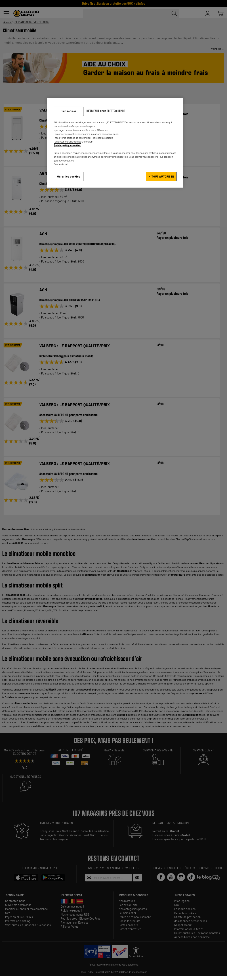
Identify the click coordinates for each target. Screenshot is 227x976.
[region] (115, 143)
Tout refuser (68, 111)
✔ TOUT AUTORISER (161, 176)
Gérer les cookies (68, 176)
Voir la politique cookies (68, 145)
